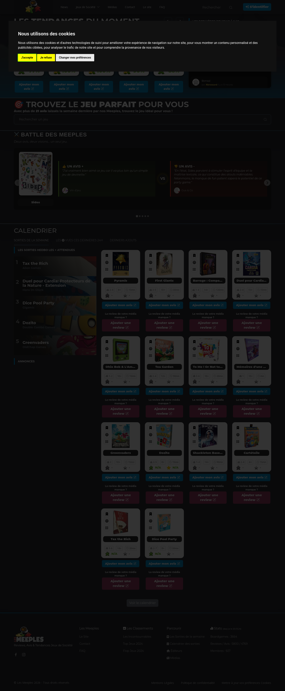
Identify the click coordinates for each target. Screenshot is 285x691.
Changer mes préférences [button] (75, 57)
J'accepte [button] (27, 57)
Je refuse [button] (46, 57)
